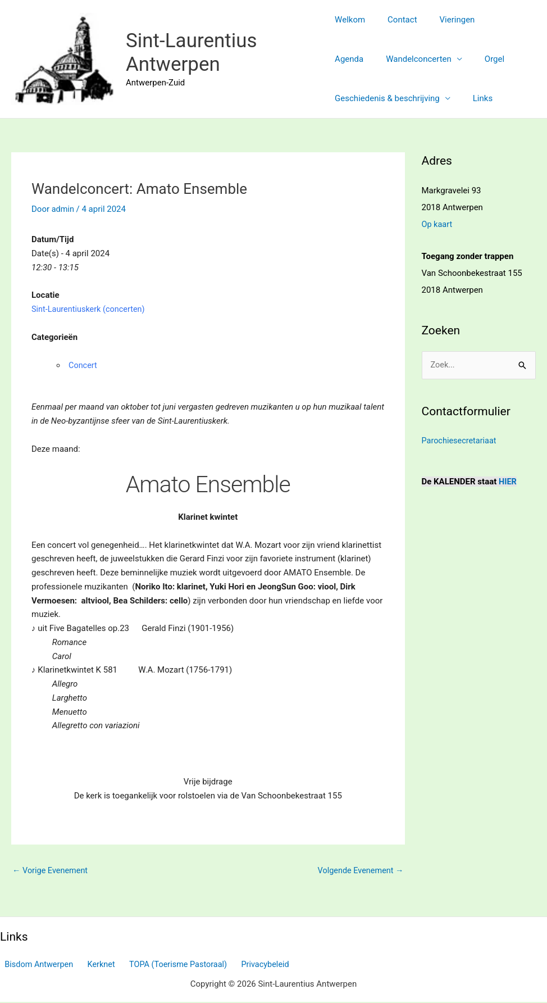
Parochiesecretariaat (460, 441)
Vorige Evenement (51, 871)
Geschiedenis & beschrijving (387, 98)
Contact (396, 20)
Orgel (438, 59)
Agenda (494, 20)
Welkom (350, 20)
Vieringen (446, 20)
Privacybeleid (251, 965)
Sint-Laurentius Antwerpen (191, 52)
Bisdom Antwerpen (35, 965)
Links (477, 98)
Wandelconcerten (367, 59)
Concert (83, 365)
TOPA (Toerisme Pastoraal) (167, 965)
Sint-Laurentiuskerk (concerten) (90, 309)
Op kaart (438, 224)
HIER (508, 481)
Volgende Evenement (359, 871)
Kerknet (94, 965)
